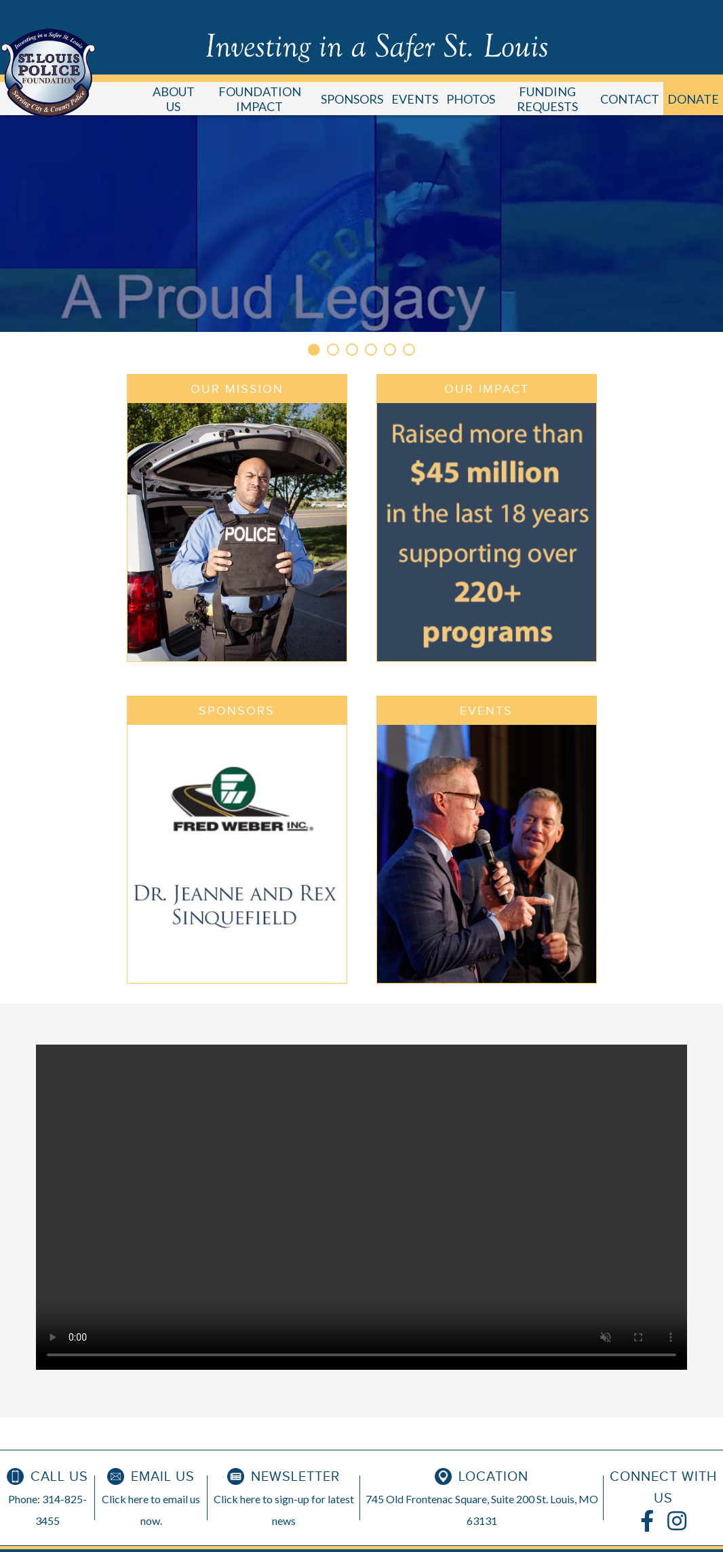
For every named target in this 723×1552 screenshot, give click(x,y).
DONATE (693, 98)
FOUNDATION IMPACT (259, 99)
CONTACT (629, 98)
